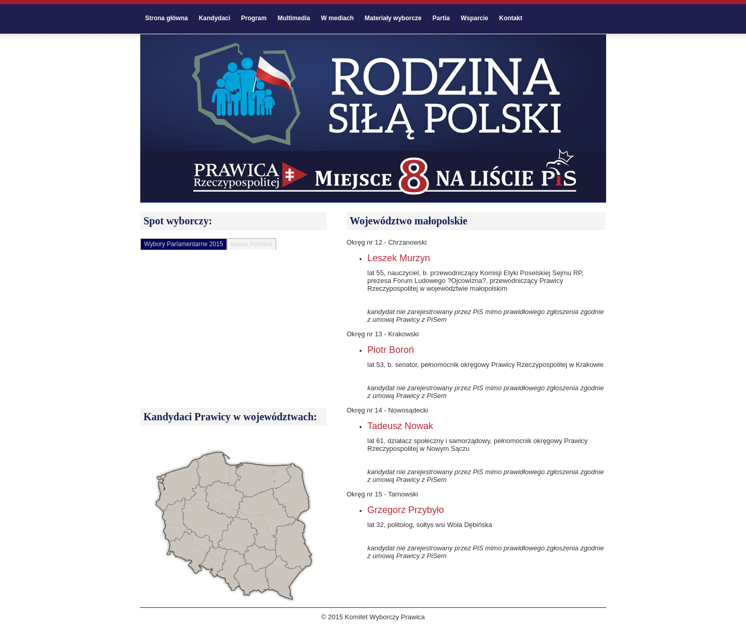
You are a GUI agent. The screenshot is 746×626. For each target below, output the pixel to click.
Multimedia (294, 18)
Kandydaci (215, 18)
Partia (441, 18)
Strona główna (166, 18)
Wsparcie (474, 18)
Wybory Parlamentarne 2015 (183, 244)
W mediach (337, 18)
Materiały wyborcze (393, 18)
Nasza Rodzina (251, 244)
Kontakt (511, 18)
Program (253, 18)
